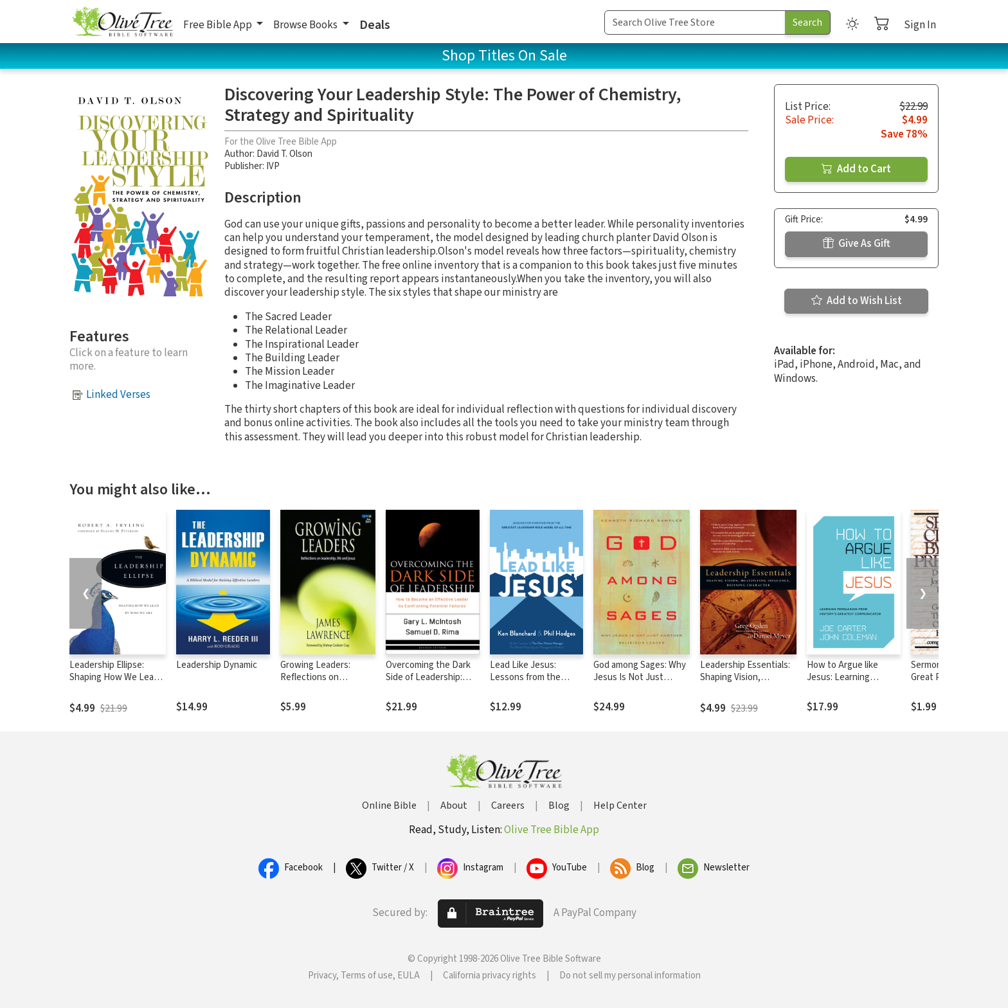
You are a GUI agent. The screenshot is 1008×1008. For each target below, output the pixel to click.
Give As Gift (856, 243)
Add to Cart (856, 169)
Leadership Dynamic (216, 665)
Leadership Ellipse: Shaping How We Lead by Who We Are (114, 677)
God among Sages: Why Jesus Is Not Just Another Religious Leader (639, 683)
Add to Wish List (856, 301)
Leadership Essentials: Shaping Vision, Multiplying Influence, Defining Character (745, 683)
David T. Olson (284, 154)
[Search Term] (695, 22)
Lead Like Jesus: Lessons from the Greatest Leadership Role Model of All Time (534, 683)
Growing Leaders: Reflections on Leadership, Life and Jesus (321, 683)
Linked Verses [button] (118, 394)
